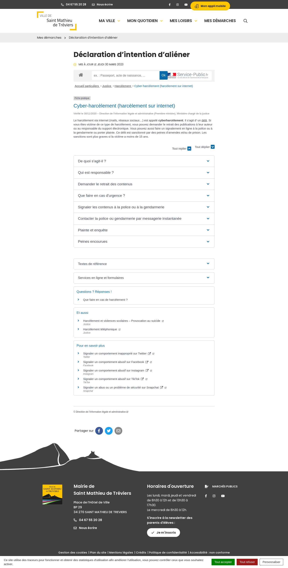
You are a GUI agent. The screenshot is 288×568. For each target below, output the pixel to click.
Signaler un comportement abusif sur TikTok (115, 379)
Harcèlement (123, 86)
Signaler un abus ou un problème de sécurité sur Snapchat (125, 387)
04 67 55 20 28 (88, 520)
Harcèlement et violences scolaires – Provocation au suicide (123, 320)
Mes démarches (220, 20)
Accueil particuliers (87, 86)
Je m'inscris (163, 532)
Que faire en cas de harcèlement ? (105, 299)
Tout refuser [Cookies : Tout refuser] (247, 562)
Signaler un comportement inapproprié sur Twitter (119, 353)
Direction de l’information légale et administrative (102, 411)
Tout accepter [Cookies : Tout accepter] (223, 562)
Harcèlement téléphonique (102, 329)
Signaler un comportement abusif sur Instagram (117, 370)
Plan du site (98, 552)
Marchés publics (225, 486)
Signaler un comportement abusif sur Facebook (117, 362)
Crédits (141, 552)
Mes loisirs (184, 20)
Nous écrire (85, 528)
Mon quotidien (145, 20)
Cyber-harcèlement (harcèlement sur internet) (163, 86)
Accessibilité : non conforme (210, 552)
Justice (107, 86)
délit (204, 120)
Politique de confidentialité (168, 552)
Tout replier (181, 148)
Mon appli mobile (210, 6)
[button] (144, 161)
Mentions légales (121, 552)
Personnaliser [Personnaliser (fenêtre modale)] (271, 562)
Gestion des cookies (72, 552)
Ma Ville (110, 20)
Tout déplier (205, 147)
